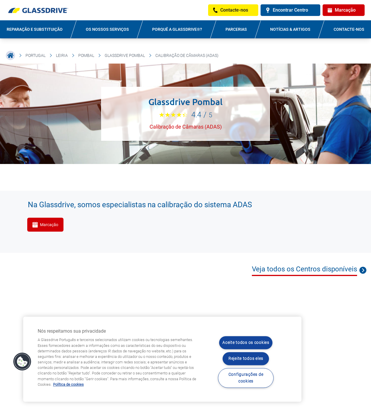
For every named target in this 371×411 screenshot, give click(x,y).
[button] (22, 361)
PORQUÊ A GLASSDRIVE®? (177, 29)
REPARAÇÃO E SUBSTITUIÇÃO (35, 29)
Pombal (86, 55)
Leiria (62, 55)
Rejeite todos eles (245, 358)
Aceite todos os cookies (245, 342)
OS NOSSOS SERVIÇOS (107, 29)
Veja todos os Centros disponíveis (304, 269)
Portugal (36, 55)
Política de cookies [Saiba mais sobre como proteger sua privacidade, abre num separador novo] (68, 384)
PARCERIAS (236, 29)
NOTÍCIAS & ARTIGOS (290, 29)
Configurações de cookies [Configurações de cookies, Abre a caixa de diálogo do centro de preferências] (245, 378)
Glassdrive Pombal (125, 55)
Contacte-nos (349, 29)
